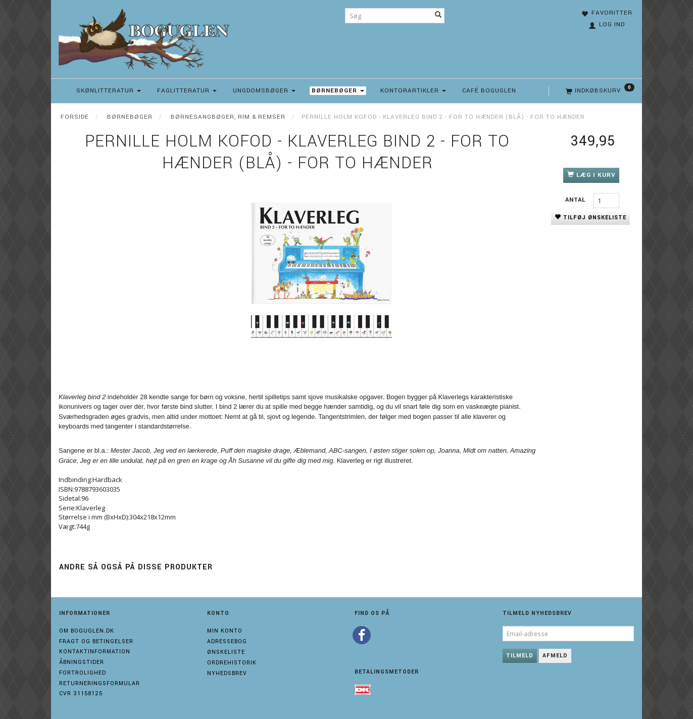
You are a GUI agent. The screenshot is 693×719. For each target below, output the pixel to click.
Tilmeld (519, 655)
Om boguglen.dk (86, 631)
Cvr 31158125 (81, 693)
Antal (576, 200)
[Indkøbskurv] (599, 90)
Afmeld (555, 655)
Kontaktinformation (94, 651)
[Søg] (438, 16)
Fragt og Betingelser (96, 641)
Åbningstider (81, 662)
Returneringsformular (99, 683)
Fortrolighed (82, 673)
